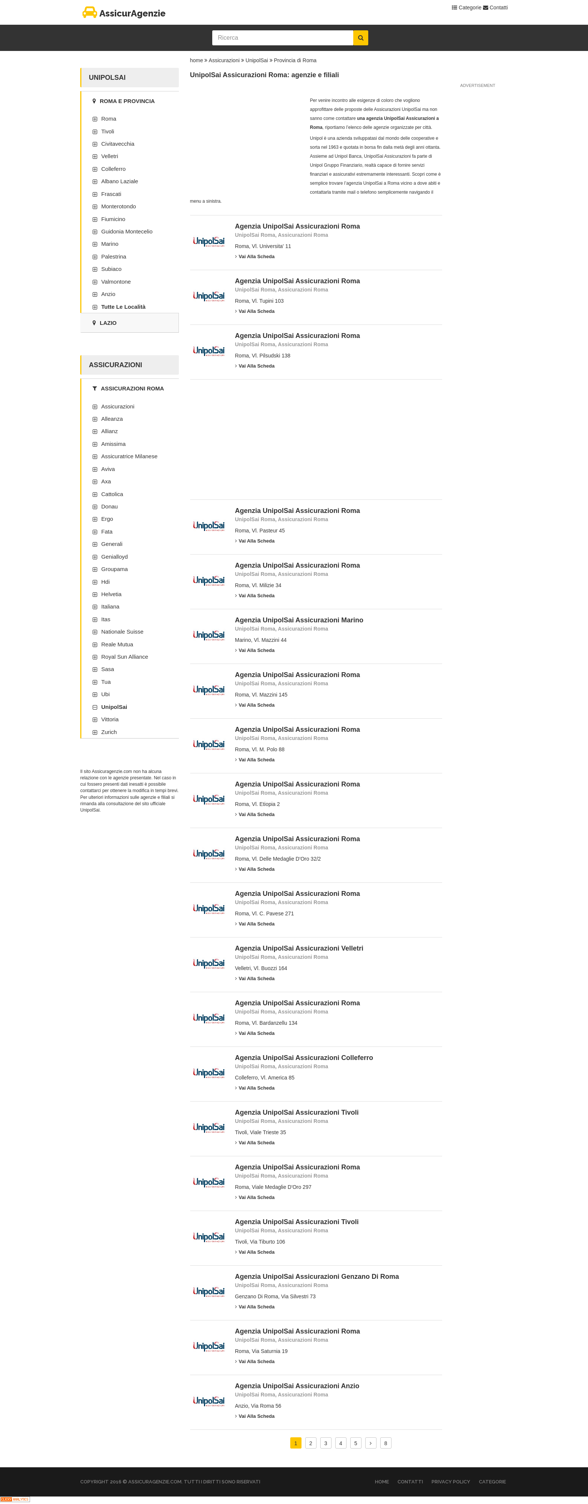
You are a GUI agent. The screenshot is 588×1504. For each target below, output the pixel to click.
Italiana (110, 606)
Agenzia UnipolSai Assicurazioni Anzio (297, 1386)
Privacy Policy (451, 1482)
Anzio (108, 294)
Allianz (109, 431)
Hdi (105, 582)
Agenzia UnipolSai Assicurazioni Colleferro (304, 1057)
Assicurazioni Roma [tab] (128, 388)
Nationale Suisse (122, 631)
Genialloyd (114, 556)
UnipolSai (257, 60)
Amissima (113, 444)
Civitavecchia (117, 144)
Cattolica (112, 494)
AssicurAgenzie (123, 13)
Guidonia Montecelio (127, 231)
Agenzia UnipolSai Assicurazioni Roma (297, 226)
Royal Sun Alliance (124, 656)
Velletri (109, 156)
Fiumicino (113, 219)
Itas (105, 619)
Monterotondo (118, 206)
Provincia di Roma (295, 60)
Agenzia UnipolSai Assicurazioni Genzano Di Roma (317, 1276)
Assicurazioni (224, 60)
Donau (109, 506)
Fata (106, 531)
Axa (106, 481)
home (196, 60)
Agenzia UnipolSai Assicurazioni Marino (299, 620)
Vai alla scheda (255, 256)
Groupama (114, 569)
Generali (112, 544)
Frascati (111, 194)
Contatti (495, 7)
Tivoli (107, 131)
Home (382, 1482)
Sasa (107, 669)
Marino (109, 244)
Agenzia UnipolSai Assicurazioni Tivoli (297, 1112)
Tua (106, 682)
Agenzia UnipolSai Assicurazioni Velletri (299, 948)
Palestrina (113, 256)
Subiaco (111, 269)
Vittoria (109, 719)
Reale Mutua (117, 644)
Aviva (108, 469)
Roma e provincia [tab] (124, 101)
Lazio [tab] (105, 323)
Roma (108, 118)
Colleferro (113, 169)
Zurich (109, 732)
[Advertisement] (246, 143)
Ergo (107, 519)
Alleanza (112, 419)
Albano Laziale (119, 181)
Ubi (105, 694)
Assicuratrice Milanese (129, 456)
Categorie (467, 7)
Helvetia (111, 594)
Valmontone (116, 281)
